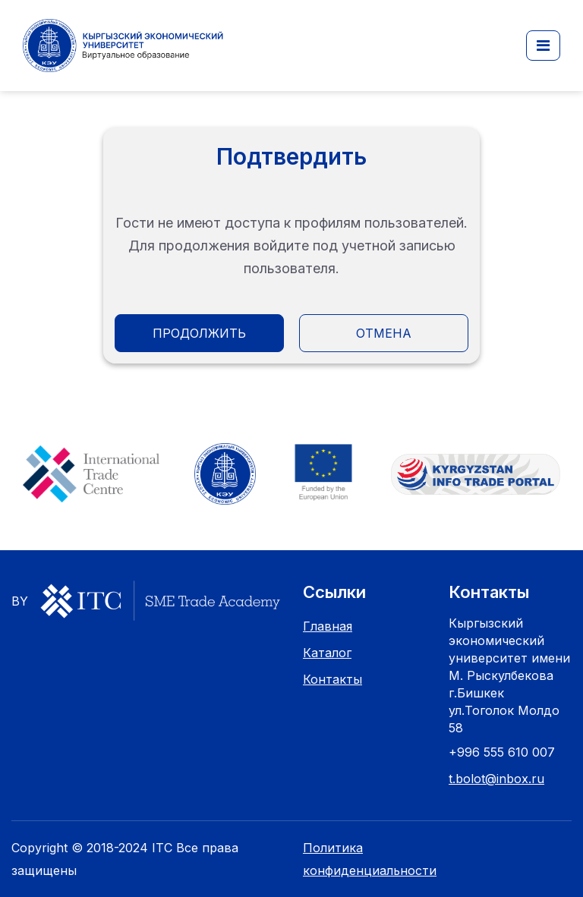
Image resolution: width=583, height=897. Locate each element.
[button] (543, 45)
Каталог (327, 652)
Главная (327, 626)
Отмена (383, 333)
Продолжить (199, 333)
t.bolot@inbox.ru (496, 778)
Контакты (332, 679)
